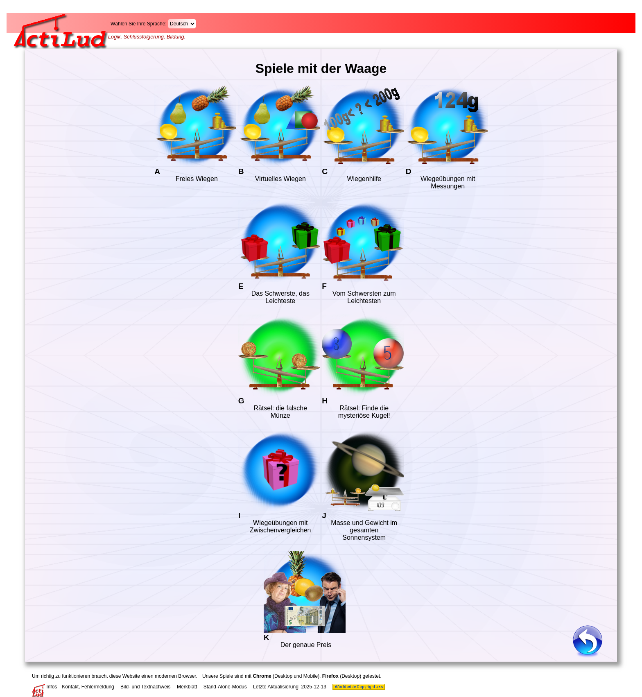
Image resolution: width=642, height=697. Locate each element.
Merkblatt (187, 687)
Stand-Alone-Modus (225, 687)
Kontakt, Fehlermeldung (88, 687)
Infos (44, 687)
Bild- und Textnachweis (145, 687)
